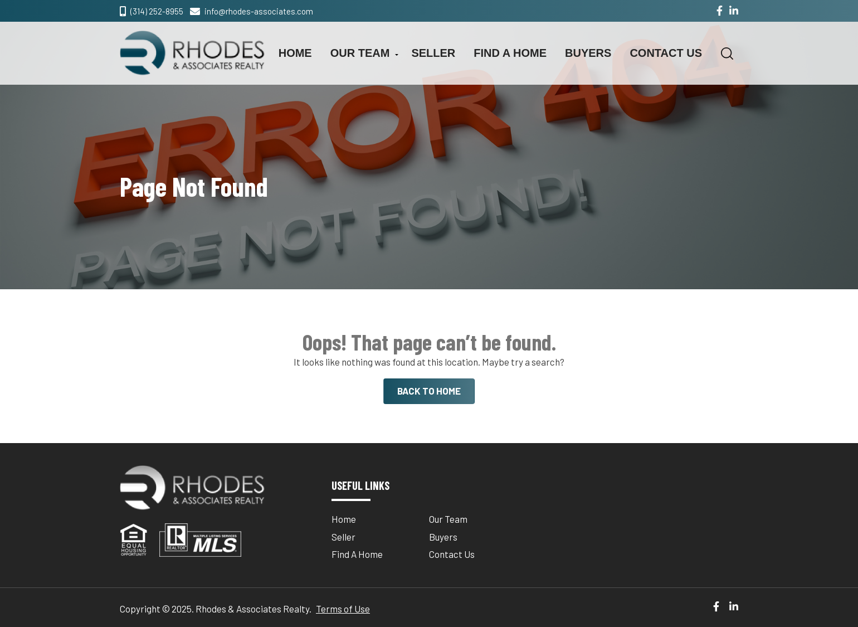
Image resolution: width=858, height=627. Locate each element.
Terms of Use (343, 608)
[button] (727, 53)
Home (295, 53)
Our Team (360, 53)
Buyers (588, 53)
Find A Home (510, 53)
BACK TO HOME (429, 390)
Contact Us (666, 53)
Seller (433, 53)
